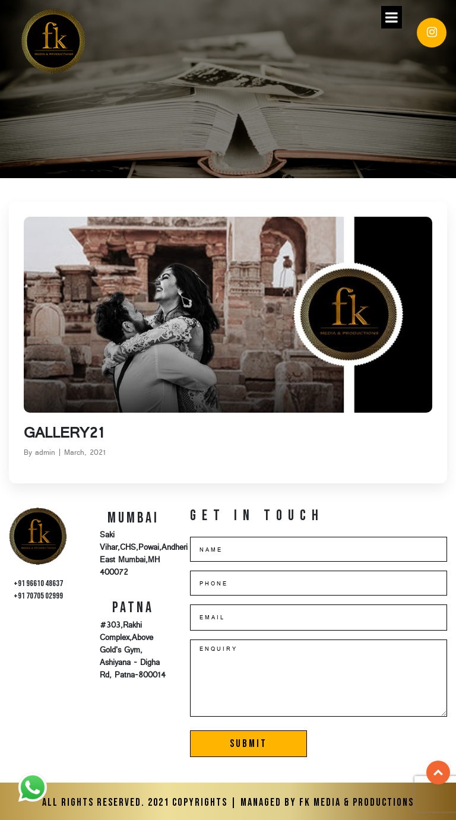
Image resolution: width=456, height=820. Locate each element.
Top (438, 772)
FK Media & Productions (356, 802)
